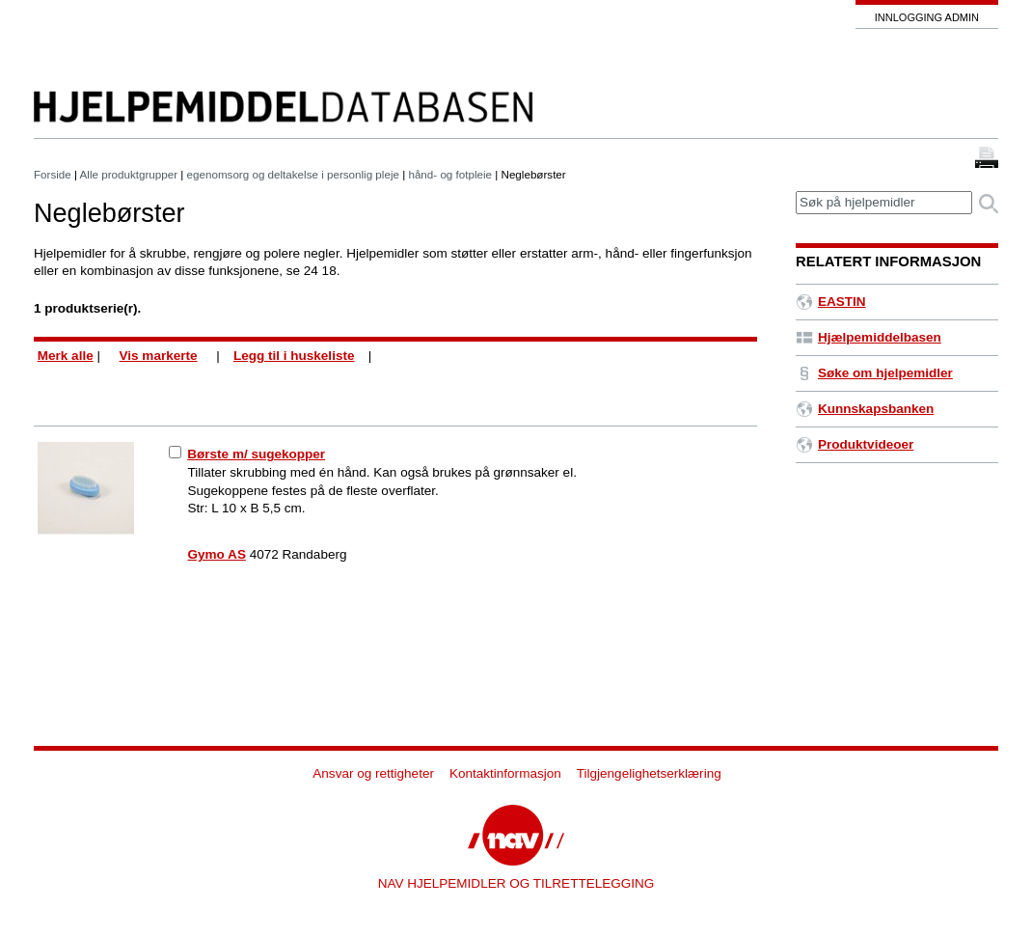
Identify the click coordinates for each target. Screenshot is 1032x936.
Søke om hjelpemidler (874, 373)
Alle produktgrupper (128, 174)
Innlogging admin (927, 17)
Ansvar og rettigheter (373, 773)
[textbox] (884, 203)
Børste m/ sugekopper (256, 454)
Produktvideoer (854, 444)
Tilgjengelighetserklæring (649, 773)
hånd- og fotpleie (450, 174)
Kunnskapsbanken (865, 408)
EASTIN (831, 301)
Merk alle (66, 355)
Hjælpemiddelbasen (868, 337)
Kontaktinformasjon (505, 773)
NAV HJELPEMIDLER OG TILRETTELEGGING (516, 883)
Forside (52, 174)
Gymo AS (217, 554)
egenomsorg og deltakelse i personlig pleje (293, 174)
